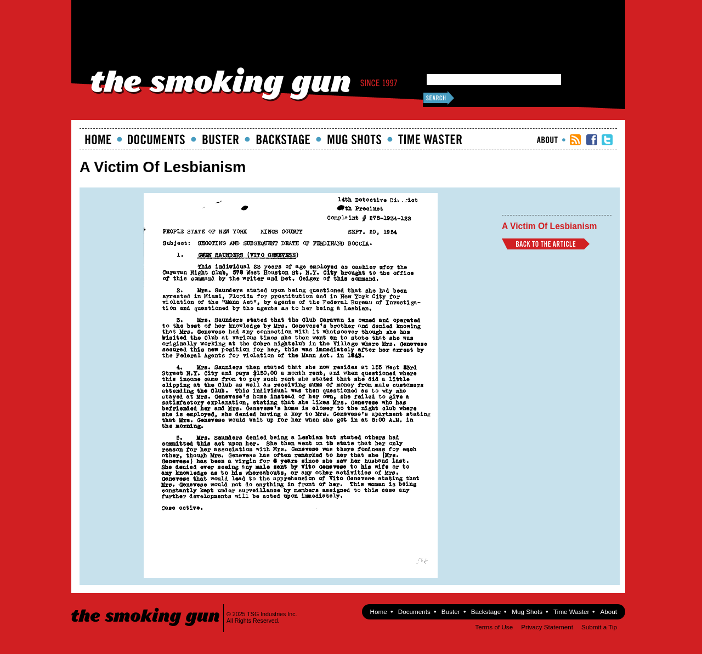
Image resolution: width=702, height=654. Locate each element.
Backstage (283, 139)
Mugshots (354, 139)
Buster (220, 139)
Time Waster (430, 139)
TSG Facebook (591, 139)
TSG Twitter (607, 139)
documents (156, 139)
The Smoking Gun (146, 607)
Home (98, 139)
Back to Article (546, 243)
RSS (575, 139)
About (547, 140)
